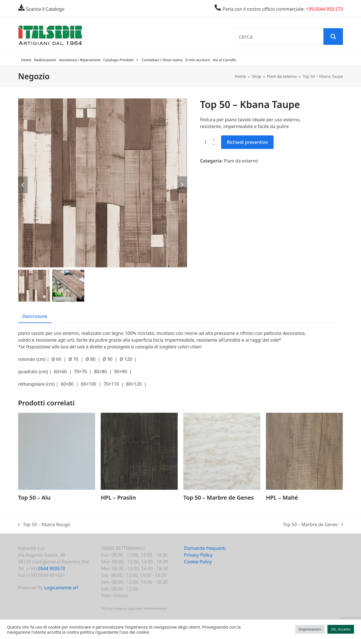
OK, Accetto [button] (341, 629)
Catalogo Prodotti (121, 59)
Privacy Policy (198, 555)
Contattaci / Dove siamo (162, 59)
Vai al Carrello (224, 59)
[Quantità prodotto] (205, 142)
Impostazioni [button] (310, 629)
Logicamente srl (61, 588)
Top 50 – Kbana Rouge (44, 524)
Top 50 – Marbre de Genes (313, 524)
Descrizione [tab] (34, 316)
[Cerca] (333, 36)
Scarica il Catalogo (45, 9)
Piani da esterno (241, 161)
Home (26, 59)
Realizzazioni (45, 59)
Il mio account (198, 59)
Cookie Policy (198, 562)
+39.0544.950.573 (324, 9)
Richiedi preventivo (247, 142)
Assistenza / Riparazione (79, 59)
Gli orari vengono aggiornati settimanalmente (135, 608)
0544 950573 (51, 568)
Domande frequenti (205, 548)
